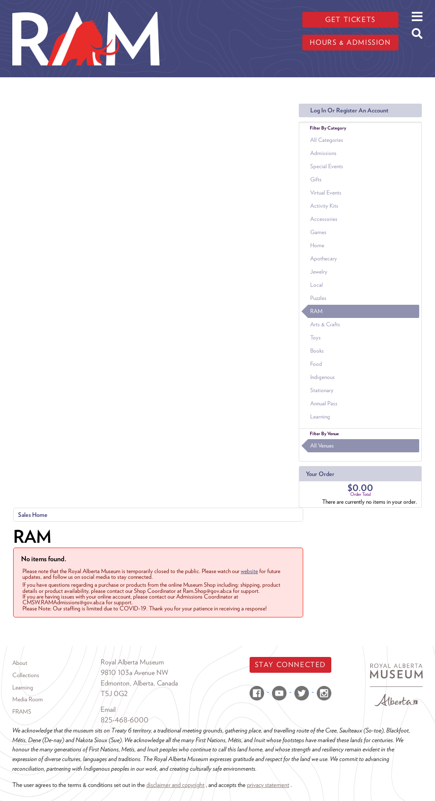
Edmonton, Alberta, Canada (139, 683)
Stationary (322, 390)
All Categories (326, 140)
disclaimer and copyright (175, 784)
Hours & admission (350, 42)
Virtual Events (325, 192)
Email (108, 709)
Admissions (323, 153)
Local (316, 284)
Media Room (27, 699)
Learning (320, 416)
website (249, 570)
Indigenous (322, 377)
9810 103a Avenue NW (134, 672)
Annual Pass (323, 403)
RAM (316, 311)
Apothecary (323, 258)
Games (318, 232)
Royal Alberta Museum (132, 662)
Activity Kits (324, 205)
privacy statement (268, 784)
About (19, 662)
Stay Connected (290, 664)
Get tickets (350, 19)
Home (317, 245)
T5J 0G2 (114, 693)
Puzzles (318, 298)
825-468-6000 (125, 720)
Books (317, 350)
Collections (25, 674)
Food (316, 364)
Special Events (326, 166)
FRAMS (21, 711)
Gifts (316, 179)
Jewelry (318, 271)
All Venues (322, 445)
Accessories (323, 219)
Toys (315, 337)
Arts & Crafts (325, 324)
